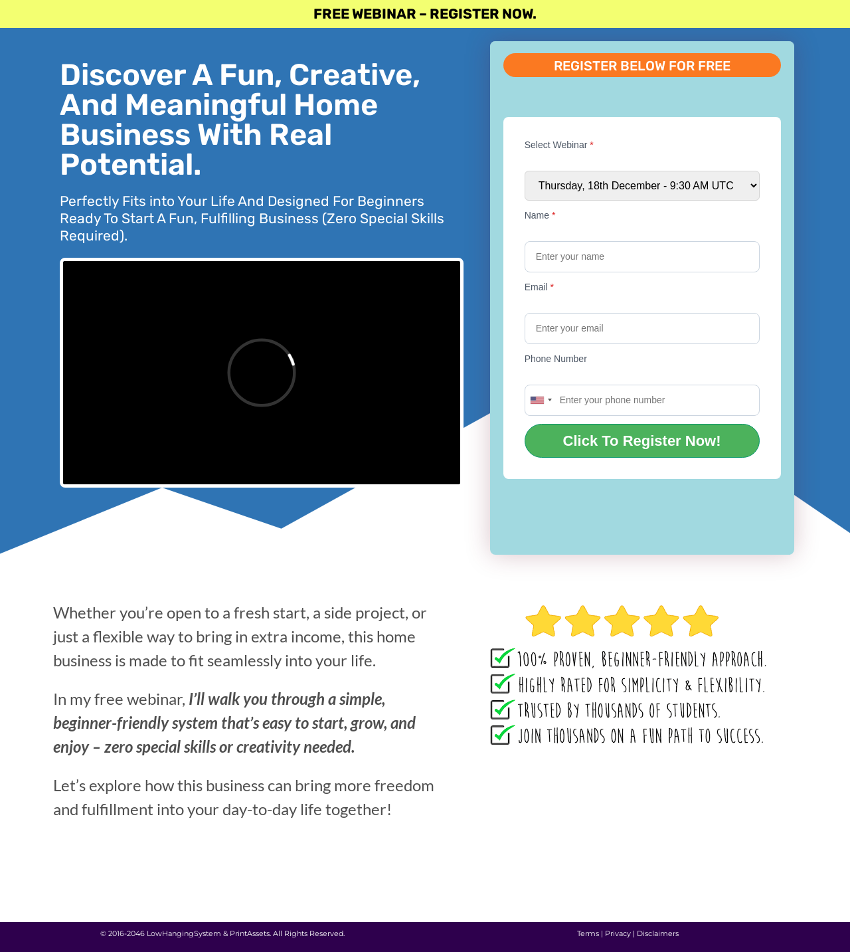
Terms (588, 933)
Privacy (618, 933)
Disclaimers (658, 933)
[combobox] (540, 400)
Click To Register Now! (642, 440)
